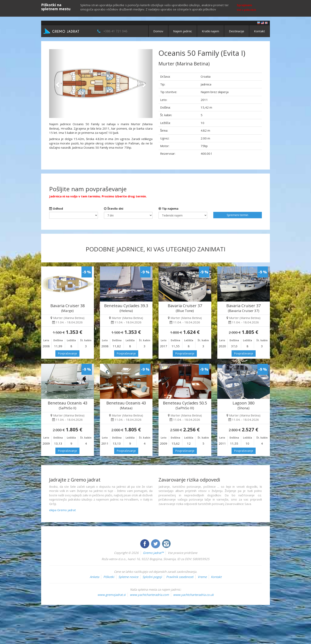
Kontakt (259, 31)
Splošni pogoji (152, 577)
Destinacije (236, 31)
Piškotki (108, 577)
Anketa (94, 577)
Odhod (56, 208)
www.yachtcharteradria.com (149, 595)
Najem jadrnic (182, 31)
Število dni (113, 208)
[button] (57, 83)
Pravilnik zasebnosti (179, 577)
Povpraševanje (67, 353)
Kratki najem (210, 31)
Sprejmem (244, 5)
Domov (158, 31)
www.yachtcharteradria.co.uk (193, 595)
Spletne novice (128, 577)
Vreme (202, 577)
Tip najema (168, 208)
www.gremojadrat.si (112, 595)
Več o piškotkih (246, 10)
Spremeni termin (237, 215)
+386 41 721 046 (115, 31)
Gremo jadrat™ (153, 553)
